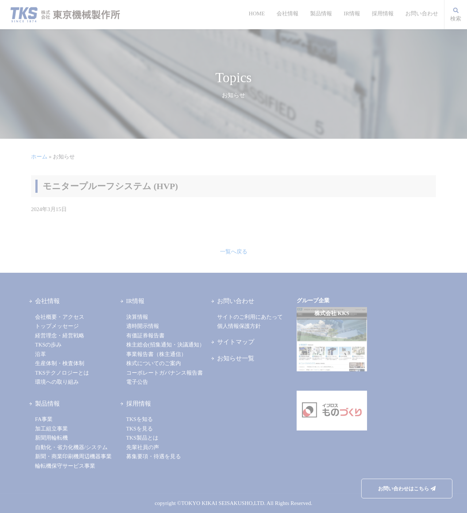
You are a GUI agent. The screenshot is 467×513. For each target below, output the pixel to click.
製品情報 (321, 13)
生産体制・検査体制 (59, 363)
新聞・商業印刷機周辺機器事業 (73, 456)
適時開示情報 (142, 326)
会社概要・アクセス (59, 317)
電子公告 (137, 382)
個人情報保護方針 (239, 326)
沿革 (40, 354)
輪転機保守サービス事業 (65, 466)
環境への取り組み (57, 382)
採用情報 (383, 13)
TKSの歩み (48, 345)
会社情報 (287, 13)
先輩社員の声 (142, 447)
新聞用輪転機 (51, 438)
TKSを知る (139, 419)
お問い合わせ (421, 13)
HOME (257, 13)
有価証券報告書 (145, 335)
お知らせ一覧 (235, 358)
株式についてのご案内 (153, 363)
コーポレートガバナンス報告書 (164, 373)
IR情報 (352, 13)
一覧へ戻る (233, 251)
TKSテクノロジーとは (62, 373)
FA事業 (44, 419)
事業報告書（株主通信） (156, 354)
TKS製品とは (142, 438)
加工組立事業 (51, 429)
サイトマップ (235, 341)
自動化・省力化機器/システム (71, 447)
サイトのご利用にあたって (250, 317)
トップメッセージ (57, 326)
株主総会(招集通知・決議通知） (165, 345)
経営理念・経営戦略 (59, 335)
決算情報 (137, 317)
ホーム (39, 157)
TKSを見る (139, 429)
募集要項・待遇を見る (153, 456)
